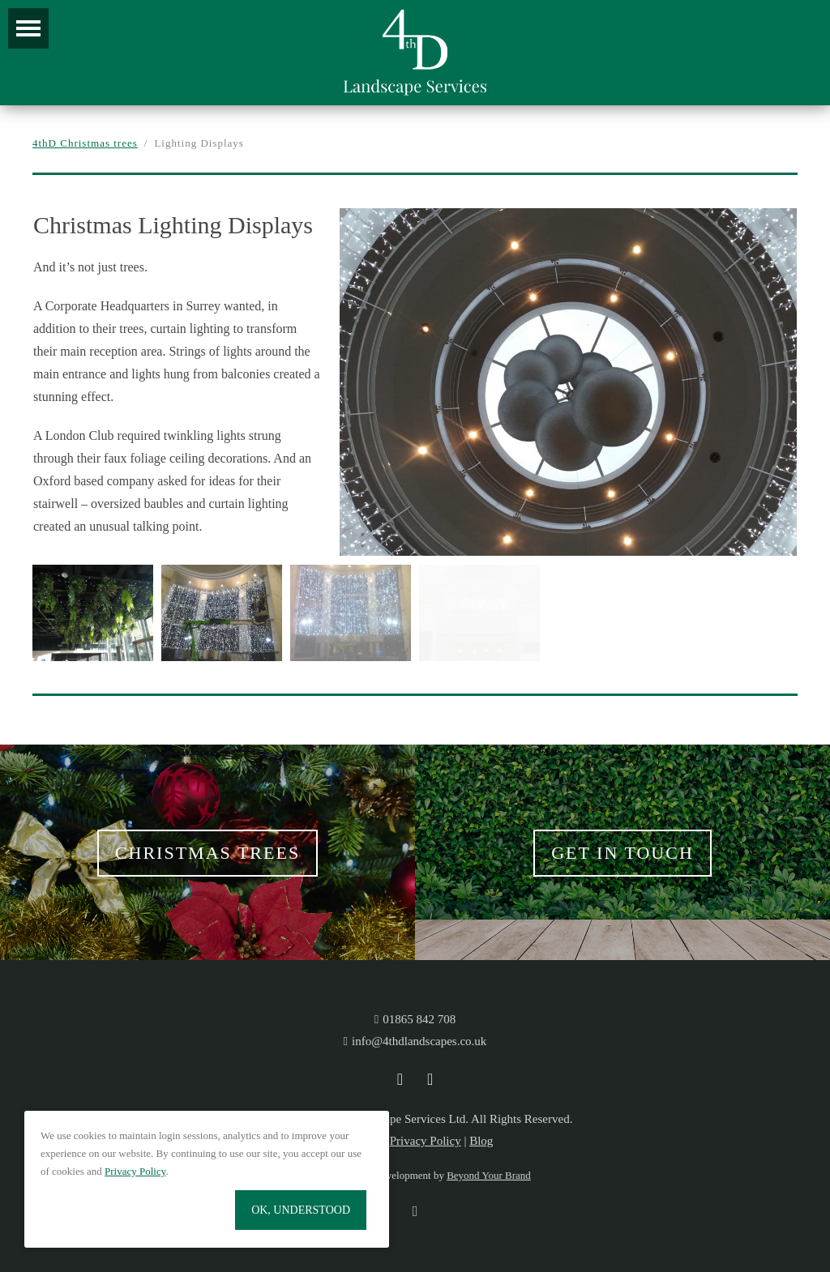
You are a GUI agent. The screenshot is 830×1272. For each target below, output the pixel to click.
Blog (481, 1140)
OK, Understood (300, 1210)
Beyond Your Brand (489, 1175)
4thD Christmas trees (85, 143)
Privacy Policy (425, 1140)
